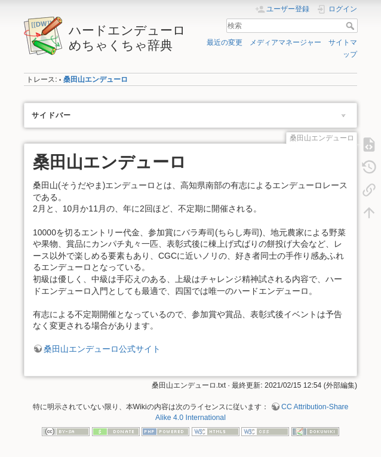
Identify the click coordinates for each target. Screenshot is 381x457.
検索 (351, 26)
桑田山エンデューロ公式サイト (102, 349)
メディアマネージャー (285, 42)
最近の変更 (224, 42)
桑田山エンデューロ (95, 79)
